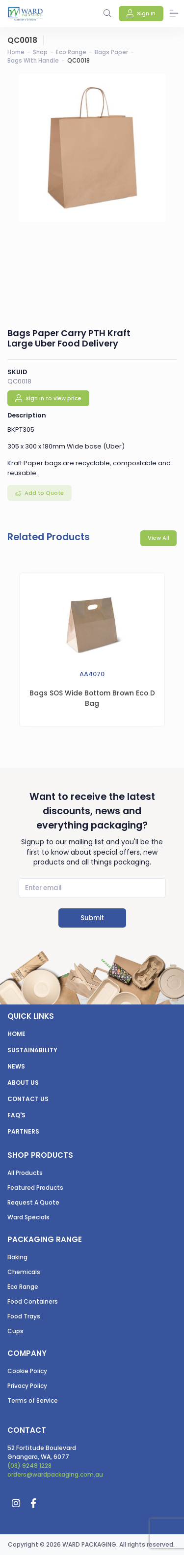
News (16, 1066)
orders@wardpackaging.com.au (55, 1474)
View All (158, 538)
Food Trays (23, 1316)
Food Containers (32, 1301)
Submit (92, 918)
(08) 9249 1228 (29, 1465)
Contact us (28, 1099)
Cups (15, 1331)
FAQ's (16, 1115)
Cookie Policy (27, 1371)
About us (23, 1082)
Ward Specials (28, 1217)
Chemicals (23, 1272)
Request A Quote (33, 1202)
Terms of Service (32, 1400)
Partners (23, 1131)
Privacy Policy (27, 1386)
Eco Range (71, 52)
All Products (25, 1173)
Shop (40, 52)
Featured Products (35, 1187)
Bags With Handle (33, 61)
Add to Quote (43, 493)
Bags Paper (111, 52)
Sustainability (32, 1050)
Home (16, 52)
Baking (17, 1257)
